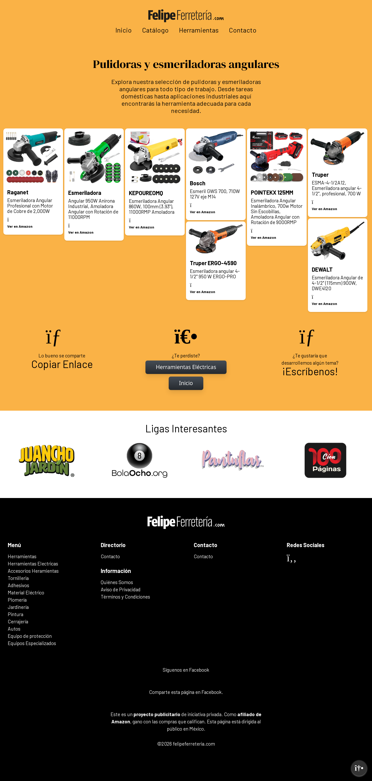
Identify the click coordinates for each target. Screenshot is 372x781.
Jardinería (18, 607)
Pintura (15, 614)
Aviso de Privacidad (121, 589)
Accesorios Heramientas (33, 571)
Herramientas (199, 30)
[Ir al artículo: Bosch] (216, 174)
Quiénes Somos (117, 582)
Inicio (123, 30)
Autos (14, 629)
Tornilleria (18, 578)
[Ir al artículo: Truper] (338, 172)
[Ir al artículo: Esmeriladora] (94, 184)
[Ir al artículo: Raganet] (33, 181)
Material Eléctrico (26, 592)
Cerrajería (18, 621)
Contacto (243, 30)
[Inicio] (185, 367)
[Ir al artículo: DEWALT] (338, 265)
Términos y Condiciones (125, 597)
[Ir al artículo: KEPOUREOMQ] (155, 181)
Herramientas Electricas (33, 563)
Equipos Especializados (32, 643)
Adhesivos (18, 585)
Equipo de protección (30, 636)
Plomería (17, 600)
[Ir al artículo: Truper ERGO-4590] (216, 260)
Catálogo (155, 30)
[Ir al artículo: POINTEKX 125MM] (277, 187)
